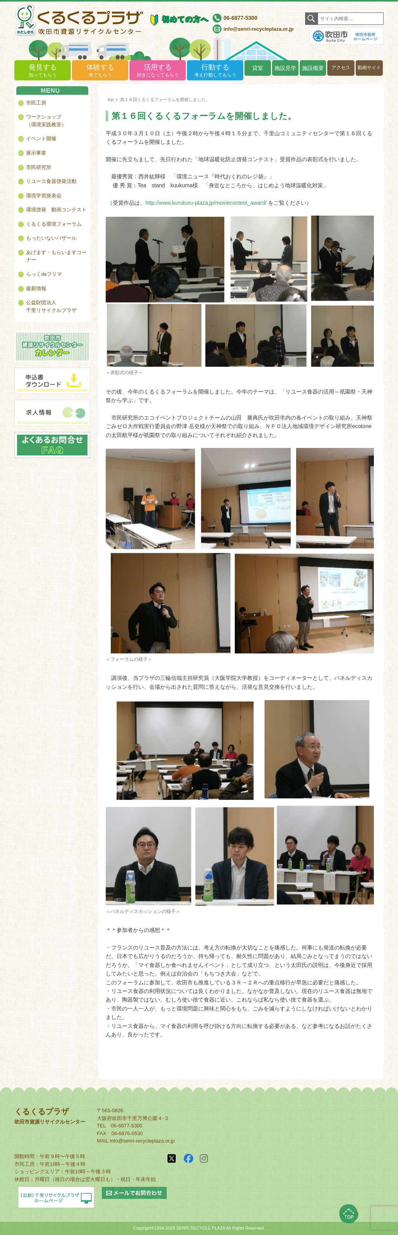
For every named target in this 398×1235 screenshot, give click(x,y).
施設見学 (285, 68)
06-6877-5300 (240, 18)
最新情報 (36, 288)
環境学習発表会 (43, 196)
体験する (100, 70)
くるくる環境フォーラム (54, 224)
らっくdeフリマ (44, 274)
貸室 (257, 68)
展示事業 (36, 153)
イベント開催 (41, 138)
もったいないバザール (51, 238)
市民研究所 (38, 167)
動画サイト (369, 67)
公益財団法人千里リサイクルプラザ (51, 306)
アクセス (341, 67)
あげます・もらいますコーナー (56, 256)
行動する (215, 70)
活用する (157, 70)
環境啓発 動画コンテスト (56, 210)
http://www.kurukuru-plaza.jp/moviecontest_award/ (206, 203)
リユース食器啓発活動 (51, 181)
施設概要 (313, 68)
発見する (42, 70)
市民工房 (36, 103)
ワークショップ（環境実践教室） (46, 120)
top (110, 99)
